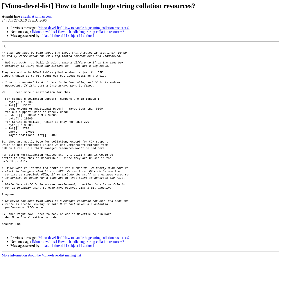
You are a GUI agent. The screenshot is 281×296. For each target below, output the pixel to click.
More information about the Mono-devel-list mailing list (41, 292)
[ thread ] (58, 36)
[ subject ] (73, 36)
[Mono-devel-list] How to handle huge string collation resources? (84, 28)
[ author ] (87, 36)
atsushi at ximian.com (36, 16)
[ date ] (46, 36)
